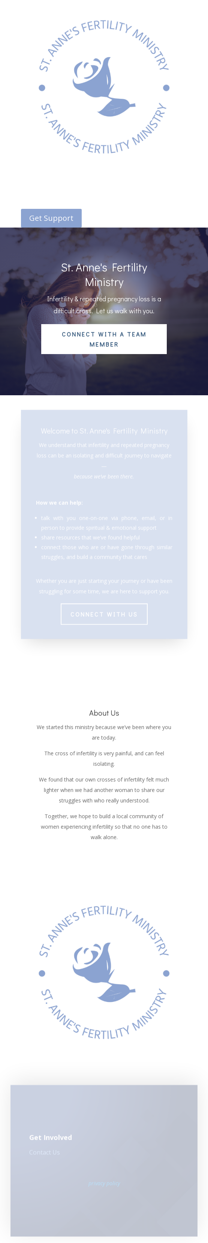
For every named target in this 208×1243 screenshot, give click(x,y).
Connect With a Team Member (104, 339)
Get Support (51, 218)
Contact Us (44, 1153)
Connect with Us (104, 609)
